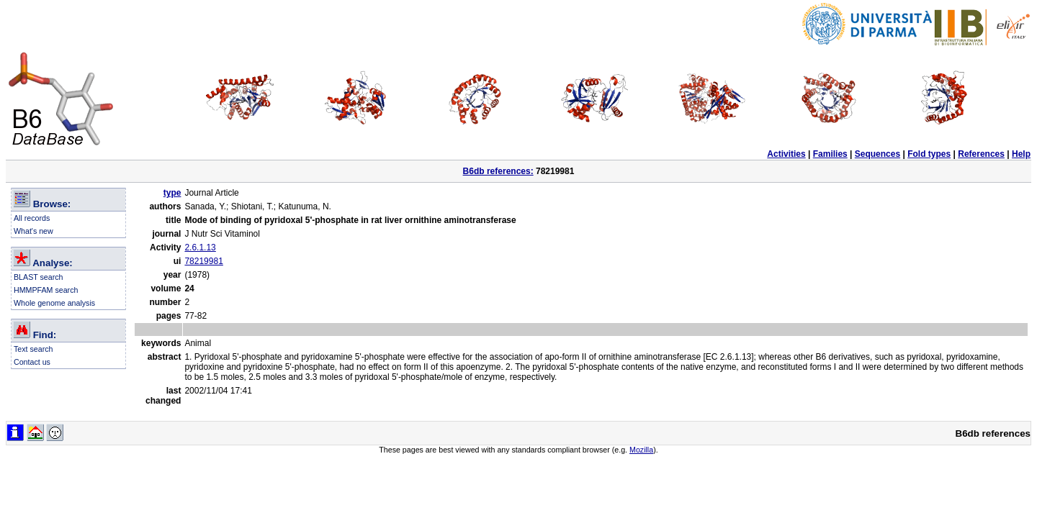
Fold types (929, 154)
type (172, 193)
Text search (33, 349)
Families (830, 154)
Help (1021, 154)
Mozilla (641, 449)
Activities (786, 154)
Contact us (32, 362)
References (981, 154)
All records (32, 218)
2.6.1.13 (199, 247)
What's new (33, 231)
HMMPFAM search (46, 290)
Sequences (877, 154)
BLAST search (38, 277)
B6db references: (498, 171)
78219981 (203, 261)
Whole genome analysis (54, 303)
